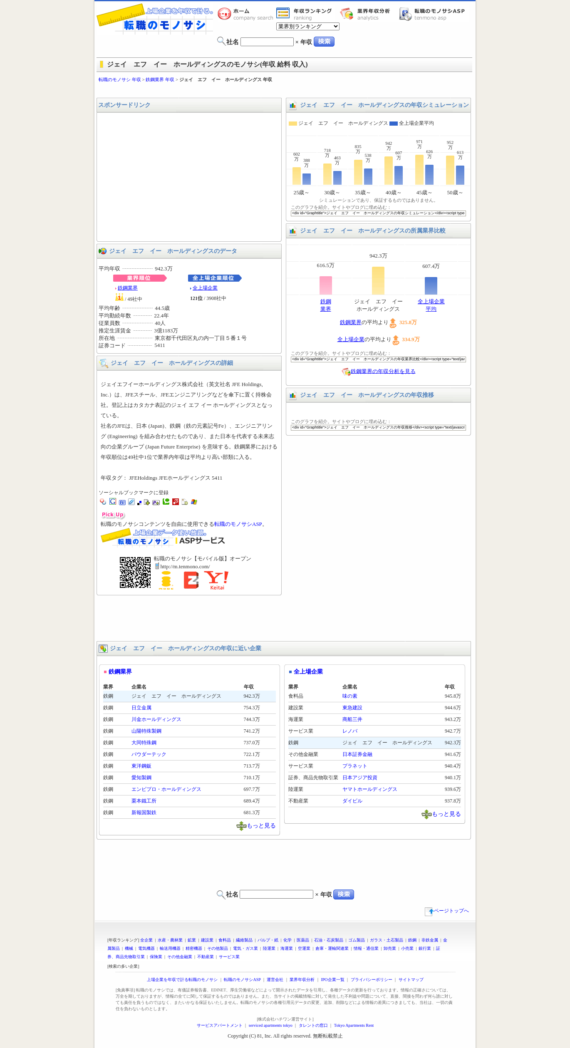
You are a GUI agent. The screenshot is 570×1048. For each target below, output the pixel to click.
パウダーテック (148, 754)
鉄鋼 (412, 940)
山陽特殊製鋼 (146, 731)
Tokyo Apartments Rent (354, 1025)
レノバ (349, 731)
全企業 (146, 940)
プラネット (354, 766)
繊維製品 (244, 940)
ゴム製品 (356, 940)
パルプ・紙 (268, 940)
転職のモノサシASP (434, 13)
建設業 (207, 940)
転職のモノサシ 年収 (120, 79)
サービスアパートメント (220, 1025)
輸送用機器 (170, 948)
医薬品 (303, 940)
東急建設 (352, 708)
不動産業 (205, 956)
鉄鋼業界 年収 (160, 79)
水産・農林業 (170, 940)
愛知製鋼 (141, 777)
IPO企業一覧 (332, 979)
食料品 (224, 940)
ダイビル (352, 801)
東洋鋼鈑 (141, 766)
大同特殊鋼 (143, 743)
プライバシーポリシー (371, 979)
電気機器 (146, 948)
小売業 (407, 948)
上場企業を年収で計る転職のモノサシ (182, 979)
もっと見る (261, 825)
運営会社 (275, 979)
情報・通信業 (366, 948)
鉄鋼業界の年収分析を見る (383, 371)
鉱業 (192, 940)
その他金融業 (179, 956)
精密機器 (194, 948)
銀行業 (425, 948)
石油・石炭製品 (328, 940)
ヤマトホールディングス (369, 789)
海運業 (286, 948)
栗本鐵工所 (143, 801)
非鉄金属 (429, 940)
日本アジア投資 (359, 777)
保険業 (156, 956)
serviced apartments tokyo (270, 1025)
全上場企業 (205, 288)
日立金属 (141, 708)
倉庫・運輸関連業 (332, 948)
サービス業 (229, 956)
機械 (129, 948)
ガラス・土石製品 (386, 940)
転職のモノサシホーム (247, 13)
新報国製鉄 (143, 812)
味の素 (349, 696)
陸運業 (269, 948)
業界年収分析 (369, 13)
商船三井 (352, 719)
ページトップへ (447, 911)
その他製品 (217, 948)
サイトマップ (411, 979)
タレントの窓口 (313, 1025)
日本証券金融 (357, 754)
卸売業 (390, 948)
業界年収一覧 (305, 13)
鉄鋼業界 (128, 288)
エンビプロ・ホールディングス (166, 789)
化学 (287, 940)
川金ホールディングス (156, 719)
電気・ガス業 (245, 948)
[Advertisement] (285, 90)
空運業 (304, 948)
